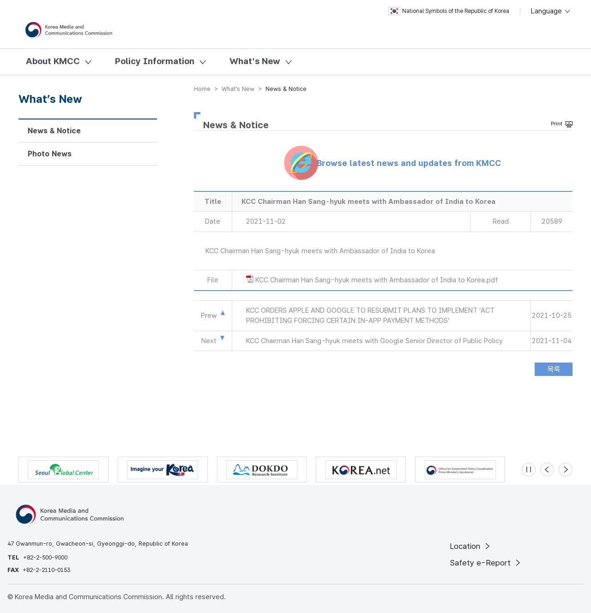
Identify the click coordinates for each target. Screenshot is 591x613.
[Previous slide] (547, 469)
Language (551, 11)
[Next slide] (566, 469)
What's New (254, 61)
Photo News (50, 153)
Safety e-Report (486, 562)
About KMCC (53, 61)
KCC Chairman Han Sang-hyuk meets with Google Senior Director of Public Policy (374, 341)
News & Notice (54, 130)
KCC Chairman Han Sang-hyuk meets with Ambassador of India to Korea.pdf (376, 280)
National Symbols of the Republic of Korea (448, 11)
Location (471, 546)
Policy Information (154, 61)
